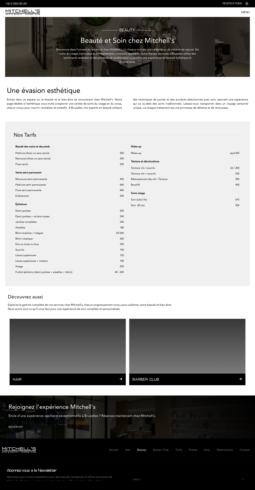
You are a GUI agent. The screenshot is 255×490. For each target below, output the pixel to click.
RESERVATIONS (232, 3)
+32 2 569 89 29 (16, 4)
